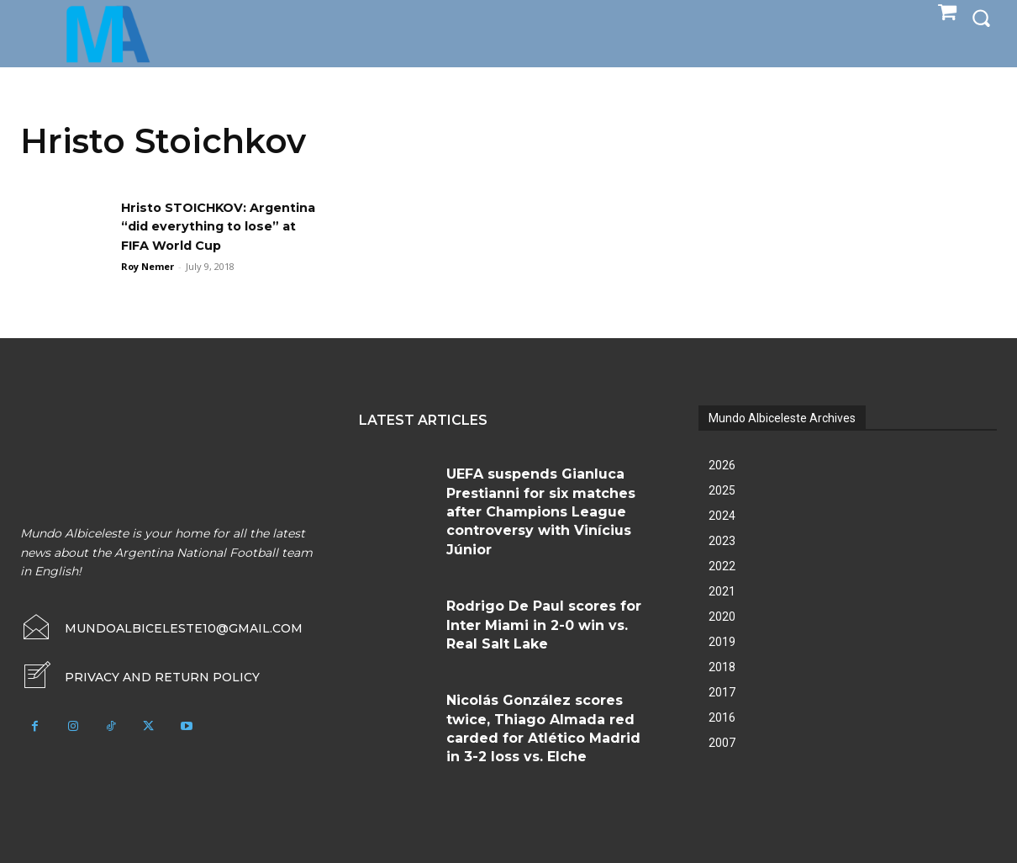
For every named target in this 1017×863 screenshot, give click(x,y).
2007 (722, 742)
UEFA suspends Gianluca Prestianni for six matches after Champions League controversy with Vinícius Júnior (540, 512)
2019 (722, 642)
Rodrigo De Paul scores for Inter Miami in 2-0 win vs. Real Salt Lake (543, 625)
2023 (722, 541)
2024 (722, 515)
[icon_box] (140, 677)
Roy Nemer (147, 266)
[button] (981, 18)
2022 (722, 566)
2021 (722, 591)
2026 (722, 465)
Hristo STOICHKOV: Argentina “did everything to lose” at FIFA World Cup (217, 226)
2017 (722, 692)
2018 (722, 667)
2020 (722, 616)
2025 (722, 490)
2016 (722, 717)
